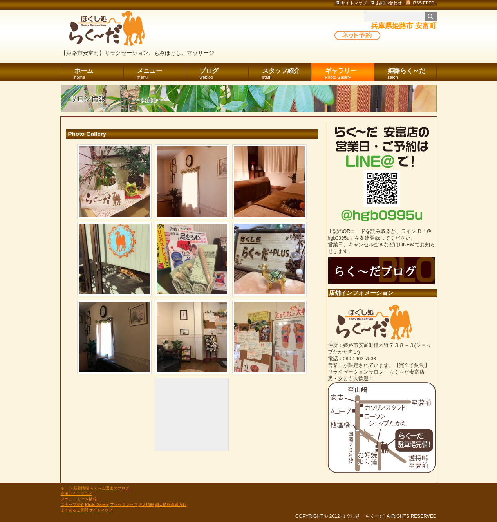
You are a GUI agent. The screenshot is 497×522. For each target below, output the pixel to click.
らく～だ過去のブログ (109, 488)
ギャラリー (349, 73)
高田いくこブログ (76, 493)
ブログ (224, 73)
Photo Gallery (97, 504)
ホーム (98, 73)
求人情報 (146, 504)
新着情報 (81, 488)
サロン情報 (87, 499)
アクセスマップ (123, 504)
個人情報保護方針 (170, 504)
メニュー (161, 73)
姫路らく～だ (412, 73)
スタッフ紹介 (286, 73)
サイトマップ (100, 510)
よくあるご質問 (74, 510)
